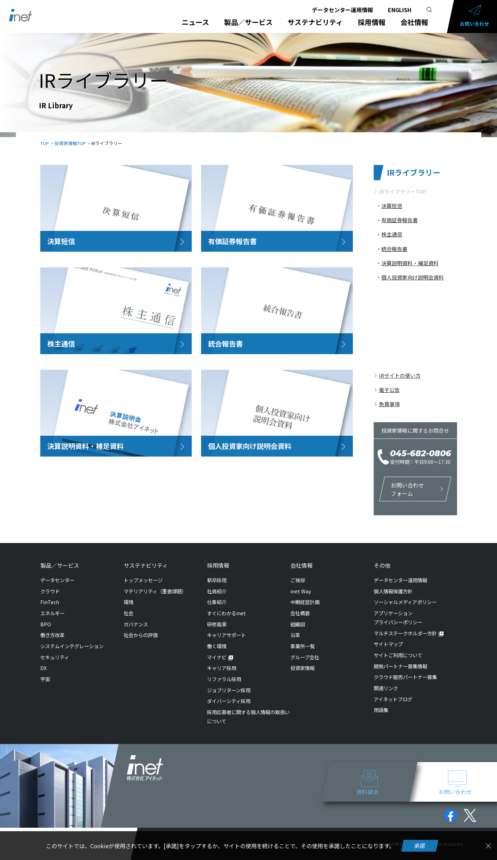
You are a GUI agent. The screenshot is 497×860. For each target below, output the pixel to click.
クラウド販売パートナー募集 (405, 677)
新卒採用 (216, 580)
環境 (128, 602)
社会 (128, 613)
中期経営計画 (305, 602)
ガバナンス (136, 624)
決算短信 (391, 205)
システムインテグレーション (71, 646)
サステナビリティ (315, 22)
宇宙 (45, 679)
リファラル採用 (224, 679)
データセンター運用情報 (342, 9)
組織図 (297, 624)
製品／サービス (248, 22)
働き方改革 (52, 634)
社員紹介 (216, 591)
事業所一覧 (302, 646)
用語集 (381, 709)
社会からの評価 (141, 634)
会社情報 (414, 22)
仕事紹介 (216, 602)
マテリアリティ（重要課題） (155, 591)
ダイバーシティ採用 (228, 700)
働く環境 (216, 646)
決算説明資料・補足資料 (410, 263)
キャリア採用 (221, 667)
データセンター (57, 580)
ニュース (195, 22)
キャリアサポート (226, 634)
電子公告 (389, 389)
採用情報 (372, 22)
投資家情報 (302, 667)
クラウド (50, 591)
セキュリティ (54, 657)
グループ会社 (304, 657)
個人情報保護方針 (393, 591)
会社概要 (300, 613)
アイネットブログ (393, 699)
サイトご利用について (398, 655)
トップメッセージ (143, 580)
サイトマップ (388, 644)
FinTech (49, 602)
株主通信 (391, 234)
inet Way (300, 591)
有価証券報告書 (399, 220)
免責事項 (389, 404)
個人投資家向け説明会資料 (412, 277)
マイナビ (216, 657)
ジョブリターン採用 (228, 690)
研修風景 (216, 624)
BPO (45, 624)
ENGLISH (400, 9)
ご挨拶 (297, 580)
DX (43, 667)
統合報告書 (394, 248)
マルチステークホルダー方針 (405, 633)
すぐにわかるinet (226, 613)
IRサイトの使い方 (400, 375)
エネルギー (52, 613)
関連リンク (386, 688)
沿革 (295, 634)
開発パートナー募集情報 (400, 666)
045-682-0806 (420, 453)
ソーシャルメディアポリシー (405, 602)
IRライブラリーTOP (402, 191)
